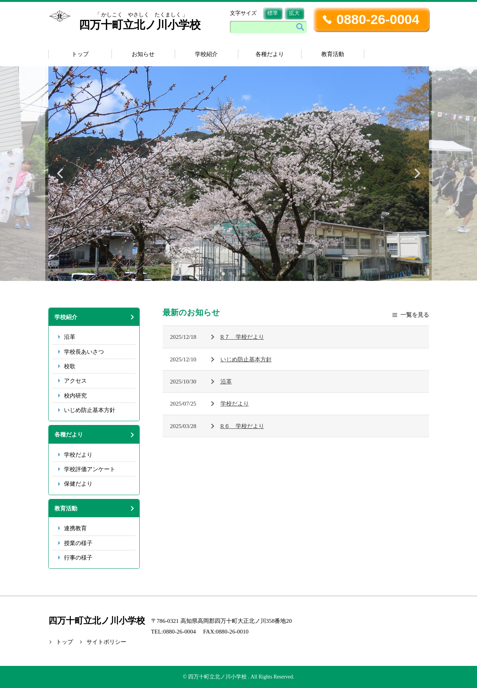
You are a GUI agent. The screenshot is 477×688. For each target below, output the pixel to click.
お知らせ (143, 54)
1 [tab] (223, 273)
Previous (60, 173)
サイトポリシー (106, 641)
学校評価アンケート (89, 469)
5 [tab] (254, 273)
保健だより (78, 483)
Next (416, 173)
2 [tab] (231, 273)
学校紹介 (206, 54)
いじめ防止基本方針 (89, 410)
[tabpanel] (238, 173)
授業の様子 (78, 543)
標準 (272, 13)
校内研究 (75, 395)
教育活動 (332, 54)
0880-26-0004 (378, 19)
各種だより (269, 54)
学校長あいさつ (84, 351)
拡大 (294, 13)
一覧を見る (414, 314)
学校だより (78, 454)
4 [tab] (246, 273)
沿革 (69, 337)
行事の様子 (78, 557)
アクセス (75, 380)
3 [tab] (238, 273)
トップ (80, 54)
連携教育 (75, 528)
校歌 (69, 366)
